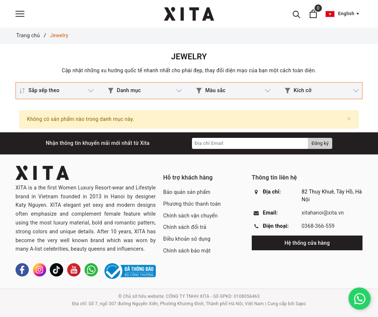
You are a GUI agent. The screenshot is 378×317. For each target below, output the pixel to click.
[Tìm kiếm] (296, 14)
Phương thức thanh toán (192, 204)
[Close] (349, 119)
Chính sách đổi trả (184, 227)
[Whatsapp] (91, 269)
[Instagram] (39, 269)
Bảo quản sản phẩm (186, 192)
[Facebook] (22, 269)
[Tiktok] (56, 269)
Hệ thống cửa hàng (307, 243)
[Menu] (20, 14)
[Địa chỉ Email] (250, 143)
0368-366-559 (318, 226)
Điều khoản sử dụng (186, 239)
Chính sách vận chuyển (190, 216)
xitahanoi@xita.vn (323, 213)
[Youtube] (73, 269)
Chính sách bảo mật (186, 251)
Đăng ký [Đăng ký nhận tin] (320, 143)
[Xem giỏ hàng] (313, 14)
